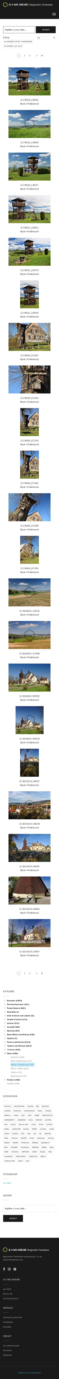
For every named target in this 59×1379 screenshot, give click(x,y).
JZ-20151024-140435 (29, 866)
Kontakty (7, 1327)
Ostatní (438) (13, 1083)
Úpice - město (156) (20, 1068)
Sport (6, 1152)
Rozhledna (25, 1147)
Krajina (26, 1129)
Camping (7, 1111)
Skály (52, 1147)
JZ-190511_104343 (29, 313)
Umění (34, 1152)
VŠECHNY (7, 1106)
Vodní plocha (21, 1156)
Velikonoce (8, 1156)
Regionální (45, 1143)
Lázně (51, 1129)
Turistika (14, 1152)
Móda (6, 1138)
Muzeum (14, 1138)
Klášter (49, 1125)
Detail (40, 1111)
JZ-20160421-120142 (29, 611)
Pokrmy (15, 1143)
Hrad (30, 1120)
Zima (27, 1161)
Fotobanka (8, 1322)
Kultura (43, 1129)
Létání (6, 1134)
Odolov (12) (16, 1072)
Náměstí (24, 1138)
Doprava (7, 1115)
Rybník (44, 1147)
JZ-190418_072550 (29, 440)
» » (41, 56)
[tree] (29, 1042)
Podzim (7, 1143)
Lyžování (48, 1134)
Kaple (33, 1125)
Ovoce (32, 1138)
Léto (22, 1134)
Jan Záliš (7, 1183)
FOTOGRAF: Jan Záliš (14, 46)
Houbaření (21, 1120)
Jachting (48, 1120)
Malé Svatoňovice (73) (21, 1061)
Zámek (20, 1161)
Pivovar (51, 1138)
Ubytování (25, 1152)
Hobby (37, 1115)
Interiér (39, 1120)
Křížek (34, 1129)
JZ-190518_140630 (29, 142)
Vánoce (42, 1152)
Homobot (7, 1350)
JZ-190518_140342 (29, 100)
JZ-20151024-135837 (29, 951)
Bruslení (45, 1106)
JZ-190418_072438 (29, 526)
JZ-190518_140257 (29, 185)
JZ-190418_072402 (29, 483)
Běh (37, 1106)
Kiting (41, 1125)
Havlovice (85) (17, 1057)
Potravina (25, 1143)
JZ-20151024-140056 (29, 909)
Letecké (15, 1134)
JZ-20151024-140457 (29, 781)
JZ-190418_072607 (29, 355)
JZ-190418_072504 (29, 398)
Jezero (13, 1125)
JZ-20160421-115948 (29, 653)
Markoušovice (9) (19, 1076)
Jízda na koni (23, 1125)
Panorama (41, 1138)
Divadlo (48, 1111)
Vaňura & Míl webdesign (29, 1372)
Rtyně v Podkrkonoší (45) (22, 1064)
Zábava (43, 1156)
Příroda (35, 1143)
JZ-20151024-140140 (29, 824)
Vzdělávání (33, 1156)
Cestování (17, 1111)
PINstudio (7, 1355)
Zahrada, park (9, 1161)
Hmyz (30, 1115)
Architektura (19, 1106)
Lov (40, 1134)
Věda (50, 1152)
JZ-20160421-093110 (29, 738)
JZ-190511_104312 (29, 227)
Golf (23, 1115)
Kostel (6, 1129)
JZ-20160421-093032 (29, 696)
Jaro (5, 1125)
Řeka (6, 1147)
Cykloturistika (29, 1111)
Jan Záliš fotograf (11, 1345)
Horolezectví (47, 1115)
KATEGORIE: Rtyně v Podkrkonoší (19, 42)
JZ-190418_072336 (29, 568)
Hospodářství (9, 1120)
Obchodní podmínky (12, 1317)
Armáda (30, 1106)
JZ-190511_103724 (29, 270)
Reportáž (14, 1147)
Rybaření (35, 1147)
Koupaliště (16, 1129)
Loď (34, 1134)
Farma (16, 1115)
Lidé (28, 1134)
